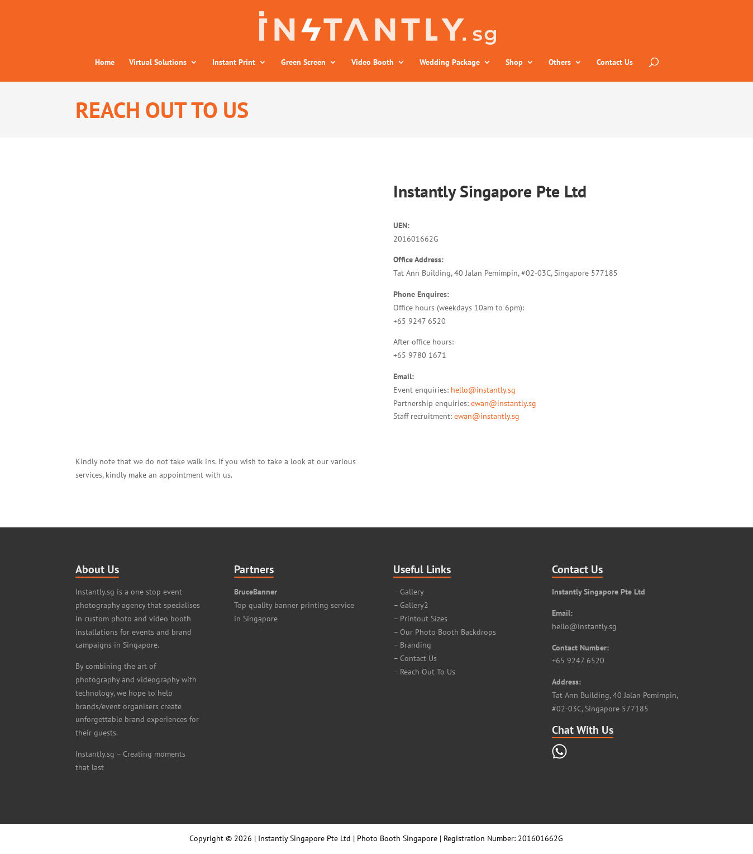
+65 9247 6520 (578, 660)
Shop (514, 62)
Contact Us (615, 62)
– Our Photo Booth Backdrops (444, 632)
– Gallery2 (410, 605)
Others (560, 62)
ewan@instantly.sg (503, 403)
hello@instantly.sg (483, 390)
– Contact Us (415, 658)
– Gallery (408, 592)
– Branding (412, 645)
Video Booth (372, 62)
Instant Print (233, 62)
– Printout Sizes (420, 619)
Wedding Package (450, 62)
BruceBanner (255, 592)
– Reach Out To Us (424, 672)
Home (105, 62)
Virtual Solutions (158, 62)
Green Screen (303, 62)
